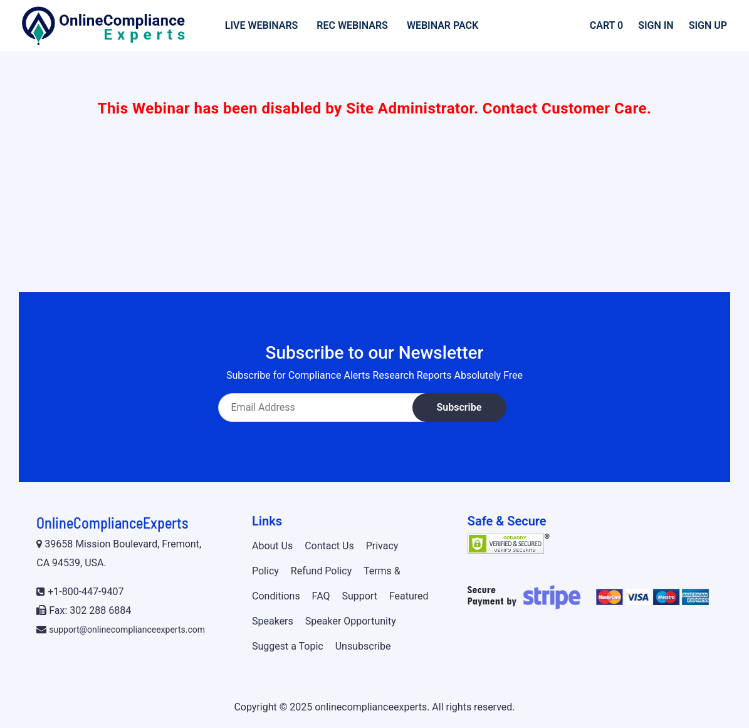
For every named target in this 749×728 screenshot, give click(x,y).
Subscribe (459, 407)
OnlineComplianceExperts (112, 523)
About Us (272, 546)
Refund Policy (321, 571)
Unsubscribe (363, 646)
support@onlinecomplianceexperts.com (127, 630)
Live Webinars (261, 25)
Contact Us (329, 546)
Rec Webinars (352, 25)
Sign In (656, 25)
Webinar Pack (442, 25)
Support (359, 596)
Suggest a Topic (287, 646)
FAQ (321, 596)
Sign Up (708, 25)
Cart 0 (606, 25)
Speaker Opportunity (350, 621)
